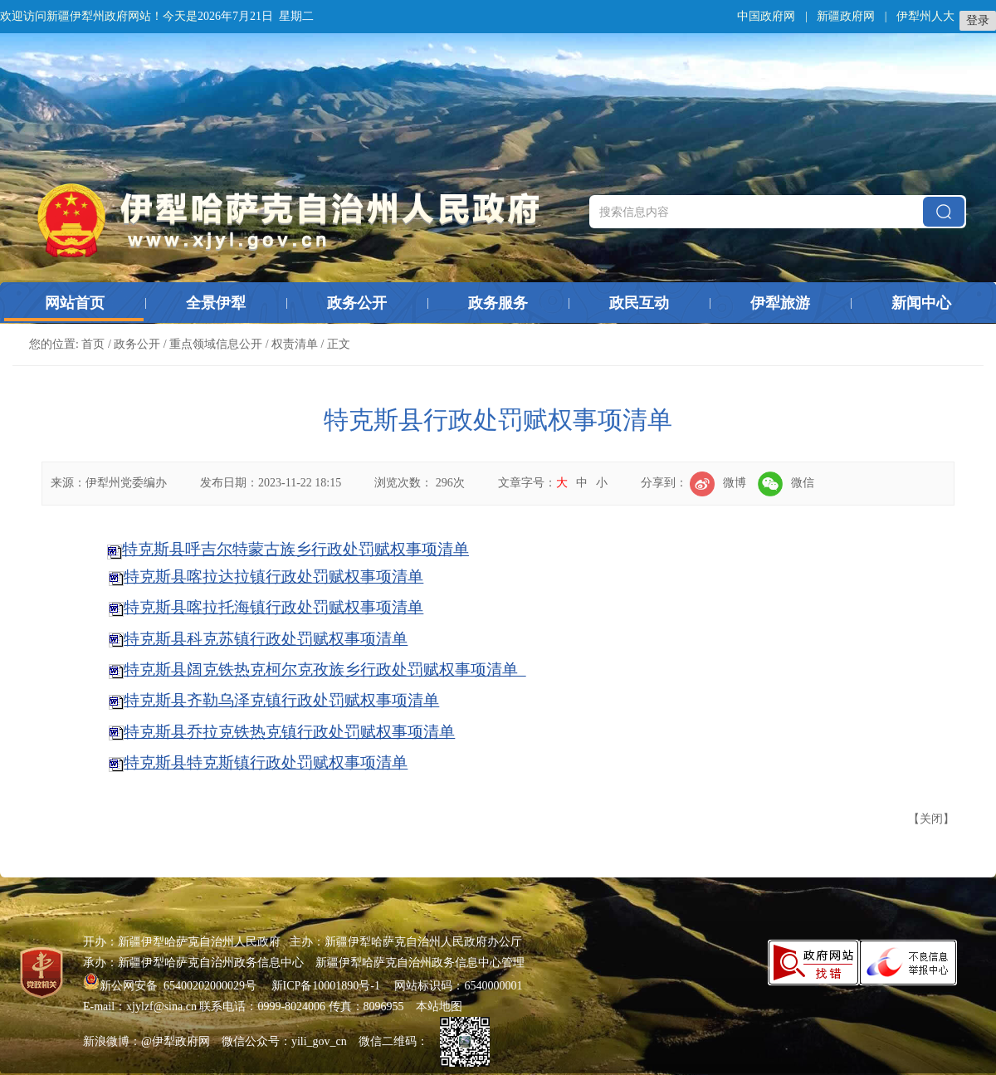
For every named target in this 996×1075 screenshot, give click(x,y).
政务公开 (357, 303)
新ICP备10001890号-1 (325, 986)
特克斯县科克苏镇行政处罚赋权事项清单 (266, 638)
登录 (977, 20)
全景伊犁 (216, 303)
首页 (93, 344)
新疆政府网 (846, 16)
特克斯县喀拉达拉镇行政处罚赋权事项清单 (273, 576)
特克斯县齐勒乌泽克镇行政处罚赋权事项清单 (281, 700)
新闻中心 (921, 303)
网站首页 (75, 303)
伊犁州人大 (925, 16)
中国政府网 (766, 16)
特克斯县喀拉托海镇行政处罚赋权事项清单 (273, 607)
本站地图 (439, 1006)
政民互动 (639, 303)
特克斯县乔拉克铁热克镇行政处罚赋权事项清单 (289, 731)
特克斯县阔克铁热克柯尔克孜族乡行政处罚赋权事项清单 (324, 669)
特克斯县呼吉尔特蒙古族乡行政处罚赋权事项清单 (295, 549)
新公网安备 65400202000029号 (171, 986)
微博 (718, 482)
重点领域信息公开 (215, 344)
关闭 (931, 819)
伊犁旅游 (780, 303)
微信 (786, 482)
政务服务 (498, 303)
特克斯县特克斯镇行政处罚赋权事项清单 (266, 762)
